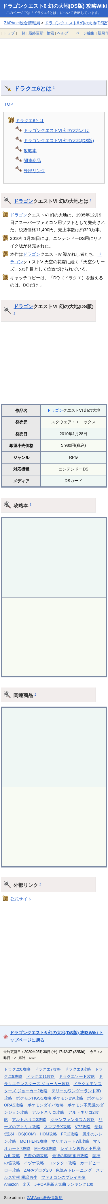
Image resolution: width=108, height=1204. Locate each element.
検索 (50, 33)
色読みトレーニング (74, 1170)
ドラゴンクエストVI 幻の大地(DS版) (59, 140)
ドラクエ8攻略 (78, 1069)
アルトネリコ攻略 (48, 1112)
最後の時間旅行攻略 (70, 1155)
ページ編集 (85, 33)
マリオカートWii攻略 (70, 1141)
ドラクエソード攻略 (77, 1076)
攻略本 (30, 150)
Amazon (11, 1184)
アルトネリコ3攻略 (29, 1119)
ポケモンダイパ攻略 (45, 1105)
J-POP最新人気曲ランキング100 (64, 1184)
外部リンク (34, 170)
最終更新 (36, 33)
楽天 (26, 1184)
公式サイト (21, 898)
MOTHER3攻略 (34, 1141)
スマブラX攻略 (57, 1126)
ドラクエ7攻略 (47, 1069)
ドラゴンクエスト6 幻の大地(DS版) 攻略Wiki (54, 6)
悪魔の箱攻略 (36, 1155)
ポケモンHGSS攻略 (33, 1098)
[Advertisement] (54, 55)
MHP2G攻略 (45, 1148)
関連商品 (32, 160)
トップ (9, 33)
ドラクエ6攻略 (17, 1069)
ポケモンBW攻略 (67, 1098)
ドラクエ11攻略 (40, 1076)
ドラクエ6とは (33, 88)
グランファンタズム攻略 (72, 1119)
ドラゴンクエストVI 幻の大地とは (56, 130)
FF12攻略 (69, 1134)
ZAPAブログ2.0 (38, 1170)
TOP (8, 104)
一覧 (21, 33)
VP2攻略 (82, 1126)
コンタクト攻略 (62, 1163)
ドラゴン (23, 201)
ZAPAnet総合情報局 (22, 23)
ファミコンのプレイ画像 (63, 1177)
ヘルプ (62, 33)
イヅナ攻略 (34, 1163)
